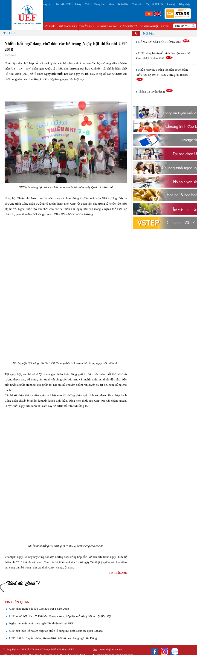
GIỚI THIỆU (49, 26)
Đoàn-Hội (123, 4)
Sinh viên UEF (62, 4)
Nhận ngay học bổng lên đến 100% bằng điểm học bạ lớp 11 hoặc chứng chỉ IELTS (162, 74)
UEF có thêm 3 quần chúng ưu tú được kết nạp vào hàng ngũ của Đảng (53, 638)
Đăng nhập (184, 4)
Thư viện (137, 4)
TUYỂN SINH (86, 26)
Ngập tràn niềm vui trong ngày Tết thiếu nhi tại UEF (41, 623)
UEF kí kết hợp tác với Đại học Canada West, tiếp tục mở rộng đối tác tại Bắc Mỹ (60, 616)
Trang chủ (46, 4)
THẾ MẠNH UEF (68, 26)
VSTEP (165, 26)
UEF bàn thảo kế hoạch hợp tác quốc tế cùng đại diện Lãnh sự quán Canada (56, 630)
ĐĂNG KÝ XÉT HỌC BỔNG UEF (164, 41)
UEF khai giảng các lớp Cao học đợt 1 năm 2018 (39, 608)
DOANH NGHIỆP (149, 26)
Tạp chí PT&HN (154, 4)
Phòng (78, 4)
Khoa (111, 4)
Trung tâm (99, 4)
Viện (87, 4)
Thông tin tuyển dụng (155, 91)
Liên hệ (171, 4)
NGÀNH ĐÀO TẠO (107, 26)
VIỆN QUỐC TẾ (128, 26)
